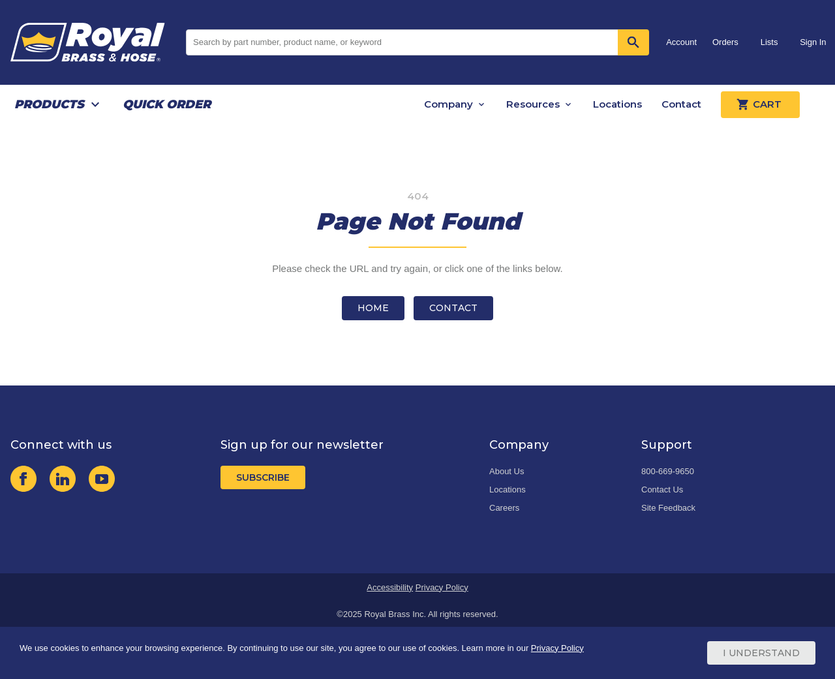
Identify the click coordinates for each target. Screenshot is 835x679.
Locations (617, 104)
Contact (681, 104)
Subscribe (263, 477)
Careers (504, 508)
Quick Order (167, 104)
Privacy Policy (442, 587)
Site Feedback (668, 508)
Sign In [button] (813, 42)
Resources (533, 104)
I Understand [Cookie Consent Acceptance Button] (761, 653)
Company (448, 104)
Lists (769, 42)
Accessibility (390, 587)
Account (681, 42)
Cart (760, 104)
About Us (506, 471)
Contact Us (662, 489)
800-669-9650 (667, 471)
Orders (725, 42)
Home (373, 308)
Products (49, 104)
